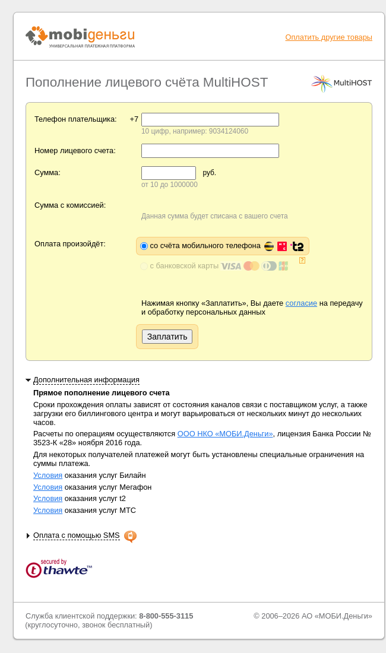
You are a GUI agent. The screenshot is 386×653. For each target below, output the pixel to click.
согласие (301, 303)
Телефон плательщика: (75, 119)
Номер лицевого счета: (75, 150)
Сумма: (47, 172)
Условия (47, 475)
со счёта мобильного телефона (227, 245)
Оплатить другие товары (328, 37)
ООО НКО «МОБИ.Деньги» (225, 433)
